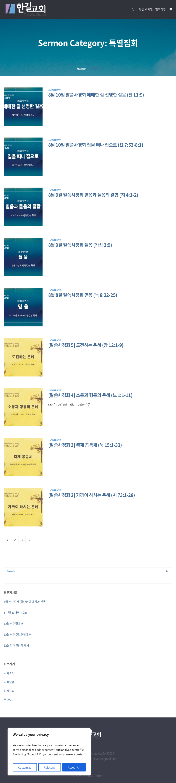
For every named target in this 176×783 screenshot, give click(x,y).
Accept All (74, 767)
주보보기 (9, 700)
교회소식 (9, 673)
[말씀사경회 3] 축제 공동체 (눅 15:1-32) (85, 444)
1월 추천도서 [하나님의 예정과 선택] (25, 602)
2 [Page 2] (15, 539)
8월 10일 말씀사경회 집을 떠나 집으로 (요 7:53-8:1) (95, 144)
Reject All (49, 767)
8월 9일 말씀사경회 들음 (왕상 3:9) (80, 244)
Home (81, 68)
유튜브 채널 (146, 9)
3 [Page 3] (22, 539)
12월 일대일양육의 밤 (16, 645)
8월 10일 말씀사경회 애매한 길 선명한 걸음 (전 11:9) (96, 94)
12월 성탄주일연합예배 (17, 634)
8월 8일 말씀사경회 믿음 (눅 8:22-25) (82, 294)
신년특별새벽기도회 (16, 613)
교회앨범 (9, 682)
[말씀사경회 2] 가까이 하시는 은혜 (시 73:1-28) (91, 495)
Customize (24, 767)
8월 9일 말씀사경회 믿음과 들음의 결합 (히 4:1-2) (93, 194)
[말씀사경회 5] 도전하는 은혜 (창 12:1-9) (85, 345)
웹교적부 (160, 9)
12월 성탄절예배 (13, 623)
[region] (49, 751)
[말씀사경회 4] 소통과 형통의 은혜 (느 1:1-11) (90, 395)
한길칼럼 (9, 691)
